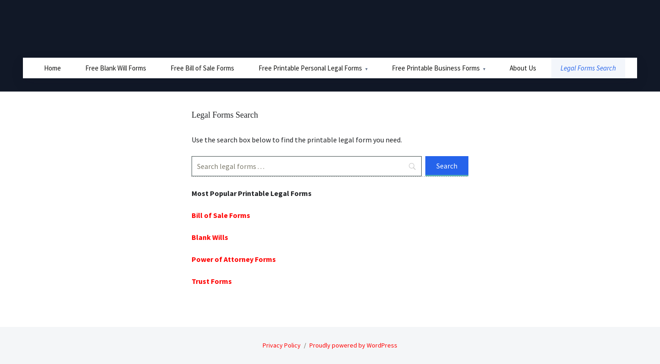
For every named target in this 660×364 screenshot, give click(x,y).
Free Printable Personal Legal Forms (310, 68)
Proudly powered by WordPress (353, 345)
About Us (523, 68)
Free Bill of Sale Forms (202, 68)
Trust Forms (212, 281)
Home (52, 68)
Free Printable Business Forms (436, 68)
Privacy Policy (282, 345)
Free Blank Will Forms (115, 68)
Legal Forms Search (588, 68)
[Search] (307, 166)
